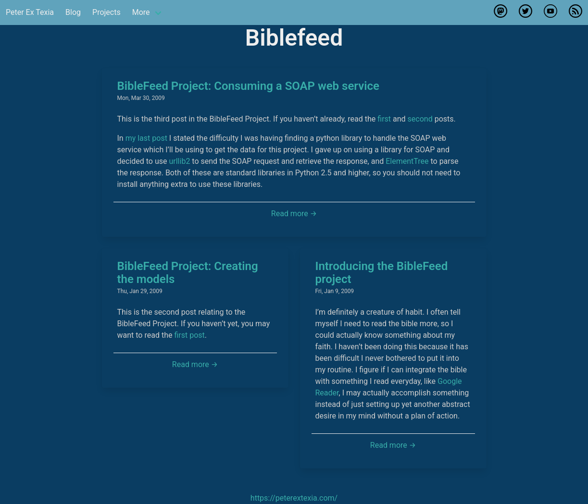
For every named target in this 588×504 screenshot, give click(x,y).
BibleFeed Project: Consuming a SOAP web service (248, 86)
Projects (106, 12)
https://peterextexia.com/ (294, 498)
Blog (73, 12)
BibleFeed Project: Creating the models (187, 272)
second (420, 118)
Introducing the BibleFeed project (381, 272)
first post (189, 335)
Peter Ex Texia (30, 12)
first (384, 118)
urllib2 (179, 161)
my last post (146, 138)
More (141, 12)
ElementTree (407, 161)
